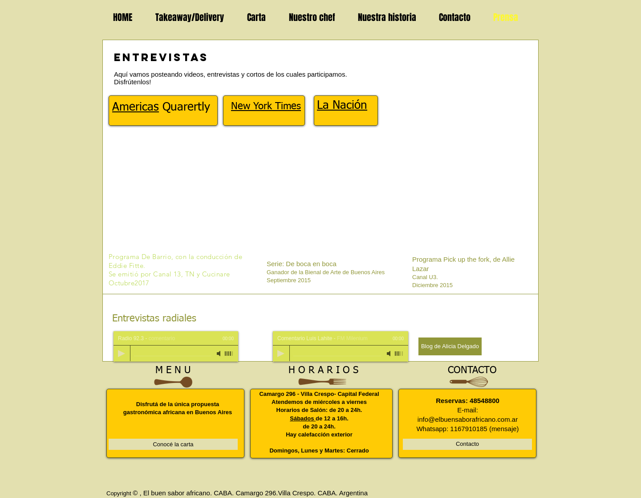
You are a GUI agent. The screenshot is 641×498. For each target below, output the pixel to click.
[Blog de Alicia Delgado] (450, 346)
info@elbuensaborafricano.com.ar (468, 419)
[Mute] (219, 353)
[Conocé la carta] (173, 444)
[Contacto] (467, 444)
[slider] (229, 353)
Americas (135, 107)
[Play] (121, 353)
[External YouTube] (322, 197)
